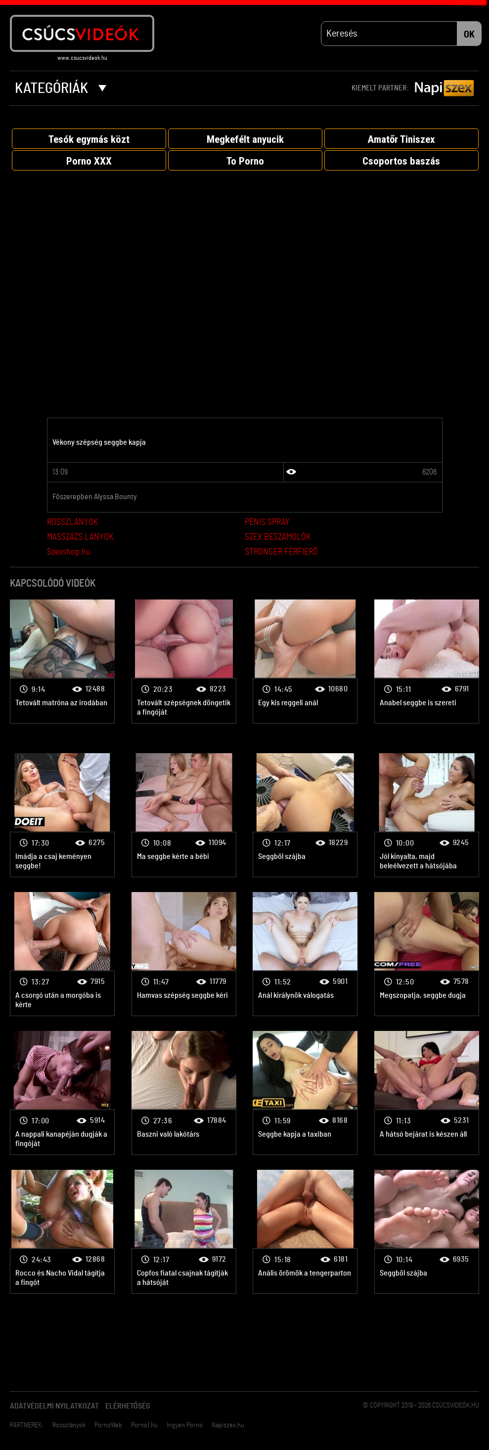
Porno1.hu (144, 1425)
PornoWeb (108, 1425)
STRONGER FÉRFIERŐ (281, 552)
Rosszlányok (69, 1425)
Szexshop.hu (68, 552)
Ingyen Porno (185, 1425)
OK (469, 35)
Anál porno (62, 662)
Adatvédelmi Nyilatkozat (54, 1406)
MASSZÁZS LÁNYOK (80, 537)
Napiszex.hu (228, 1425)
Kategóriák (60, 89)
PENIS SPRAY (267, 522)
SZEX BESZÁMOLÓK (278, 537)
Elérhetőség (127, 1406)
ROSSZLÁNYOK (72, 522)
